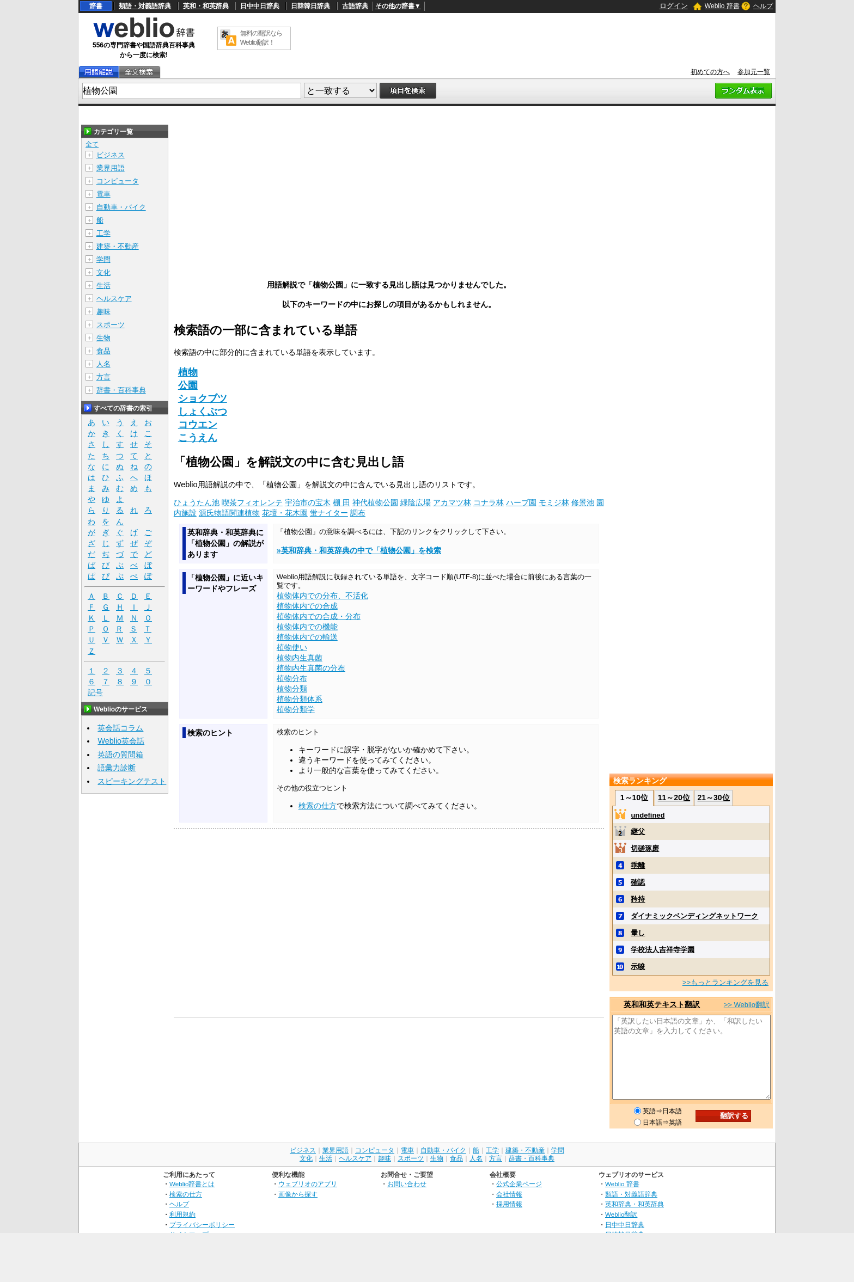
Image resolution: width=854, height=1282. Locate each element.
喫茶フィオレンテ (252, 502)
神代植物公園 (375, 502)
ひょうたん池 (196, 502)
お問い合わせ (406, 1183)
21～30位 (713, 797)
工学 (103, 233)
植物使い (292, 647)
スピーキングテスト (131, 781)
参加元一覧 (753, 72)
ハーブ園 (521, 502)
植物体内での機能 (307, 626)
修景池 (582, 502)
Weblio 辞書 (722, 6)
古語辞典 (355, 6)
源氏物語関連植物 (229, 512)
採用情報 (509, 1203)
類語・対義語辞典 (145, 6)
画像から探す (298, 1194)
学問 (103, 259)
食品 (103, 351)
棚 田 (341, 502)
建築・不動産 (117, 246)
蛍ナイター (329, 512)
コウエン (197, 424)
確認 (638, 882)
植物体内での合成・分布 (319, 616)
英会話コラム (120, 727)
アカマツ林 (452, 502)
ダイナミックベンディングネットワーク (694, 916)
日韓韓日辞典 (310, 6)
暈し (638, 933)
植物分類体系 (299, 699)
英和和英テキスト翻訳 (662, 1004)
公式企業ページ (519, 1183)
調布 (357, 512)
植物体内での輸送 (307, 637)
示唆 (638, 966)
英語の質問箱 (120, 754)
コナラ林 (488, 502)
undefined (647, 815)
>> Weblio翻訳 (747, 1005)
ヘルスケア (114, 299)
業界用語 (110, 168)
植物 (188, 372)
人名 (103, 364)
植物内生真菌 (299, 657)
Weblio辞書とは (192, 1183)
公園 (188, 385)
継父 (638, 831)
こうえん (197, 437)
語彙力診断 (116, 767)
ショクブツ (202, 398)
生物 (103, 338)
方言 (103, 377)
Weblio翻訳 (621, 1214)
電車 (103, 194)
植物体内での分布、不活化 (322, 595)
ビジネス (110, 155)
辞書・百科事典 (121, 390)
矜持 (638, 899)
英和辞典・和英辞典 (634, 1203)
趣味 (103, 312)
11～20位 (674, 797)
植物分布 (292, 678)
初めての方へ (710, 72)
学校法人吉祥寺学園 (662, 950)
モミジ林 (554, 502)
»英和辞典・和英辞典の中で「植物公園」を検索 (359, 550)
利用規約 (182, 1214)
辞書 (95, 6)
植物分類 (292, 688)
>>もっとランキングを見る (725, 982)
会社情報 (509, 1194)
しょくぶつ (202, 411)
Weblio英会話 (120, 741)
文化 (103, 272)
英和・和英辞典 (206, 6)
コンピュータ (117, 181)
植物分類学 (296, 709)
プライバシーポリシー (202, 1224)
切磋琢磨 (645, 848)
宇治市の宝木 (308, 502)
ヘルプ (763, 6)
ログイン (674, 6)
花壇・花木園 (285, 512)
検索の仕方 (317, 805)
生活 (103, 285)
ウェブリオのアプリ (307, 1183)
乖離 (638, 865)
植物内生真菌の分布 (311, 668)
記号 (95, 693)
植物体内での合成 (307, 606)
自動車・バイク (121, 207)
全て (92, 144)
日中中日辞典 (259, 6)
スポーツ (110, 325)
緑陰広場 (415, 502)
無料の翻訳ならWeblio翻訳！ (261, 37)
